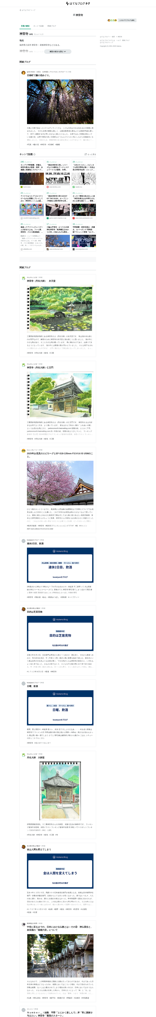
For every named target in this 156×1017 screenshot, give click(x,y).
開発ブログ (126, 40)
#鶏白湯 (37, 597)
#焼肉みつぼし (53, 597)
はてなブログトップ (106, 42)
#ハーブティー (73, 597)
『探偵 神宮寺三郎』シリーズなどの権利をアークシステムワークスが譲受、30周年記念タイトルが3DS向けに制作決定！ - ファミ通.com (58, 167)
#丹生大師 (38, 353)
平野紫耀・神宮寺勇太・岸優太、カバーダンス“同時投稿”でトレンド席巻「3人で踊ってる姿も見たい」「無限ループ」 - (84, 229)
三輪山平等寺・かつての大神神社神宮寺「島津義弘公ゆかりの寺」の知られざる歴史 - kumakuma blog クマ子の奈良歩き (58, 229)
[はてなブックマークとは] (34, 154)
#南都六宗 (61, 998)
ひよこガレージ (32, 450)
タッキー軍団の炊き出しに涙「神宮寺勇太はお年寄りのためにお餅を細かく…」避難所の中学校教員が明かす (84, 198)
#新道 (47, 672)
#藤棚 (57, 144)
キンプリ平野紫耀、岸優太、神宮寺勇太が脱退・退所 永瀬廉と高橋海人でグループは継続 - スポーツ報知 (32, 167)
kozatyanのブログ (33, 540)
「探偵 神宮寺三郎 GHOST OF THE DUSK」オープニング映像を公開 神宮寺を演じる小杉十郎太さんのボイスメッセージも (58, 198)
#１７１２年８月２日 (35, 672)
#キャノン (83, 526)
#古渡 (35, 912)
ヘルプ (118, 40)
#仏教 (29, 998)
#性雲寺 (76, 909)
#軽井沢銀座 (31, 526)
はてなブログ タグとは (107, 40)
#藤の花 (36, 144)
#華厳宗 (69, 998)
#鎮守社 (52, 998)
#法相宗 (77, 998)
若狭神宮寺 (45, 45)
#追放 (29, 912)
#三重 (51, 353)
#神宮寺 (43, 144)
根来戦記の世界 (32, 923)
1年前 (40, 277)
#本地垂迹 (85, 998)
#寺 (56, 835)
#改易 (50, 909)
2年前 (42, 540)
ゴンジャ (30, 1009)
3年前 (40, 923)
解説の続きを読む (58, 51)
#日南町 (51, 144)
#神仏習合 (37, 998)
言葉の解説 (25, 26)
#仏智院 (84, 909)
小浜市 (28, 45)
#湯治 (62, 909)
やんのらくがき (32, 277)
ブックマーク (26, 162)
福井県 (22, 45)
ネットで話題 (38, 26)
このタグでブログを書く (127, 20)
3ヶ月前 (68, 72)
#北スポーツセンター (42, 743)
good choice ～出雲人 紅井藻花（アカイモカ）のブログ (45, 72)
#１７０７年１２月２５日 (37, 909)
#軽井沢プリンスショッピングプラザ (59, 526)
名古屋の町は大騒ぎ (33, 608)
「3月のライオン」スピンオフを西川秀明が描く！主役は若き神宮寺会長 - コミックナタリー (84, 167)
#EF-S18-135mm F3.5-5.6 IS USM (40, 529)
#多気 (46, 353)
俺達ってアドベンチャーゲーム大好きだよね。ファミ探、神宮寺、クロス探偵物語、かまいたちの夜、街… (32, 229)
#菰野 (56, 909)
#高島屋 (63, 597)
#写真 (29, 144)
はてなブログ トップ (27, 10)
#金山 (44, 597)
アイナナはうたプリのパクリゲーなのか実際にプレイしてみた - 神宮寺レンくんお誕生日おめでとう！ (32, 198)
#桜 (76, 526)
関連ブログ (52, 26)
